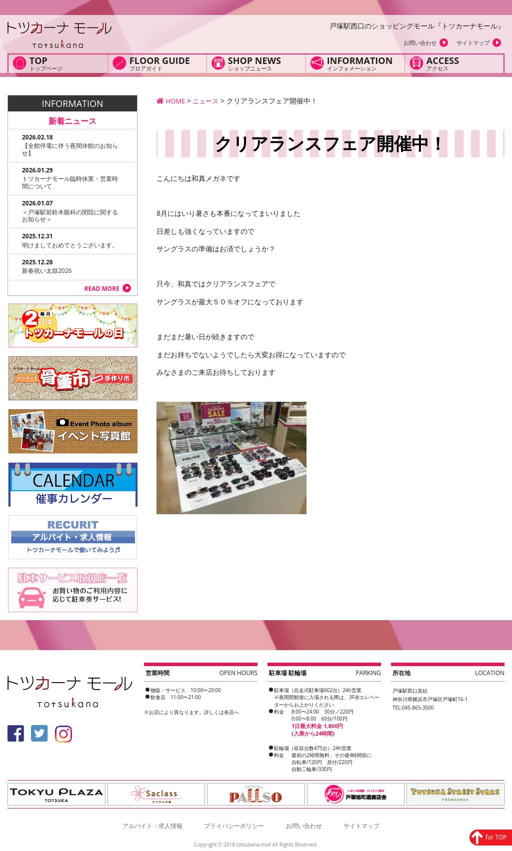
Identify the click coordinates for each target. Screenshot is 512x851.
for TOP (465, 769)
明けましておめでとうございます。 (70, 245)
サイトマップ (473, 42)
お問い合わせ (420, 42)
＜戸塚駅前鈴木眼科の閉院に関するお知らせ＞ (70, 215)
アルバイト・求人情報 (152, 823)
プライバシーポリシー (234, 823)
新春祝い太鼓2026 (47, 270)
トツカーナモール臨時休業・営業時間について (70, 182)
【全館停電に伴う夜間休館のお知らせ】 (70, 149)
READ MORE (102, 288)
